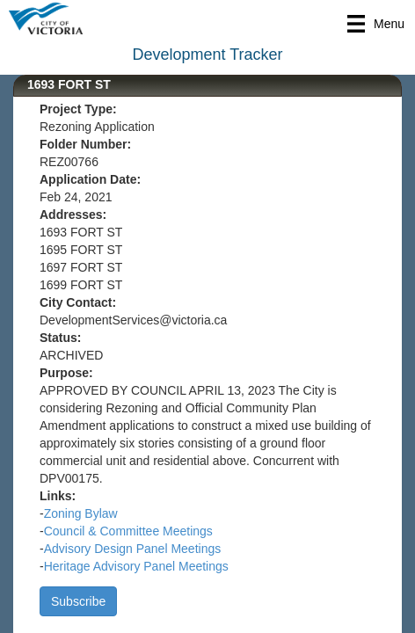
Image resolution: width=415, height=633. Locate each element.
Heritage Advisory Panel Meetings (136, 566)
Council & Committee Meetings (128, 531)
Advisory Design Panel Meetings (133, 549)
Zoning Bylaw (81, 513)
